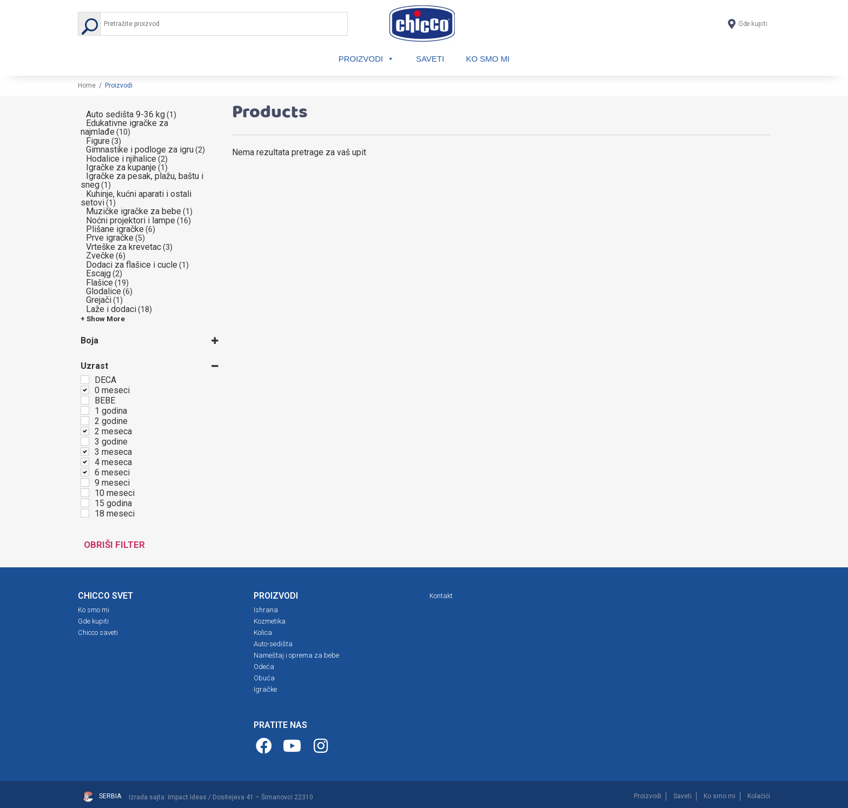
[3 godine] (85, 441)
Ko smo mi (490, 58)
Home (87, 85)
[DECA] (85, 379)
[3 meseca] (85, 451)
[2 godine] (85, 420)
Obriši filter (114, 544)
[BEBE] (85, 400)
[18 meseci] (85, 513)
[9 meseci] (85, 482)
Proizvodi (364, 58)
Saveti (430, 58)
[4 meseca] (85, 462)
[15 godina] (85, 503)
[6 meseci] (85, 472)
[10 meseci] (85, 492)
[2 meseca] (85, 431)
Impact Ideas (187, 797)
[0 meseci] (85, 390)
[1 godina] (85, 410)
